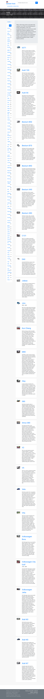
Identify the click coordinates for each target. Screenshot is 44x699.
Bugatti (8, 55)
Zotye (8, 279)
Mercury (9, 186)
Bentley (8, 47)
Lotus (8, 165)
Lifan (8, 160)
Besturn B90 (27, 166)
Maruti (8, 170)
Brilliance (9, 52)
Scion (8, 235)
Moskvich (9, 196)
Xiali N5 (25, 640)
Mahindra (9, 167)
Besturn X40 (27, 189)
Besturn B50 (27, 122)
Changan (9, 64)
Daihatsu (9, 83)
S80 (23, 401)
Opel (8, 206)
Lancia (8, 152)
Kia (8, 146)
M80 (24, 352)
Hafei (8, 117)
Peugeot (9, 208)
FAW (11, 14)
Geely (8, 108)
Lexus (8, 158)
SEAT (8, 237)
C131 (24, 236)
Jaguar (8, 141)
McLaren (9, 178)
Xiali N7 (25, 663)
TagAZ (8, 250)
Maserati (9, 172)
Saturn (8, 233)
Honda (8, 126)
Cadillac (9, 61)
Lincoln (8, 162)
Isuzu (8, 137)
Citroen (8, 75)
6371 (24, 48)
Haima (8, 119)
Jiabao (25, 281)
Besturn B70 (27, 145)
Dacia (8, 78)
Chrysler (9, 72)
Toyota (8, 258)
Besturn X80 (27, 213)
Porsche (9, 217)
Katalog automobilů (29, 690)
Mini (8, 191)
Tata (8, 252)
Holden (8, 123)
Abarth (8, 28)
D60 (23, 259)
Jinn (23, 303)
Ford (8, 104)
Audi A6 (25, 93)
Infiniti (8, 132)
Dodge (8, 92)
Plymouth (9, 211)
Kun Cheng (26, 328)
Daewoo (9, 80)
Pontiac (9, 214)
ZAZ (8, 277)
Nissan (8, 199)
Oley (24, 381)
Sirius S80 (26, 423)
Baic (8, 45)
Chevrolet (9, 69)
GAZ (8, 106)
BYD (8, 59)
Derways (9, 89)
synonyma (36, 692)
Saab (8, 231)
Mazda (8, 175)
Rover (8, 229)
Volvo (8, 275)
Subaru (8, 244)
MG (8, 189)
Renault (9, 222)
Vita (23, 513)
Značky (7, 14)
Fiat (8, 102)
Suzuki (8, 247)
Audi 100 (25, 70)
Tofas (8, 256)
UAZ (8, 263)
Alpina (8, 37)
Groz (8, 115)
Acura (8, 31)
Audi (8, 43)
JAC (8, 139)
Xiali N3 (25, 619)
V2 (23, 447)
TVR (8, 261)
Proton (8, 220)
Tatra (8, 254)
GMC (8, 110)
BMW (8, 50)
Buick (8, 57)
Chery (8, 67)
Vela (24, 489)
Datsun (8, 86)
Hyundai (9, 129)
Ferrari (8, 100)
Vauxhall (9, 265)
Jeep (8, 144)
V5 (23, 468)
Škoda (8, 239)
